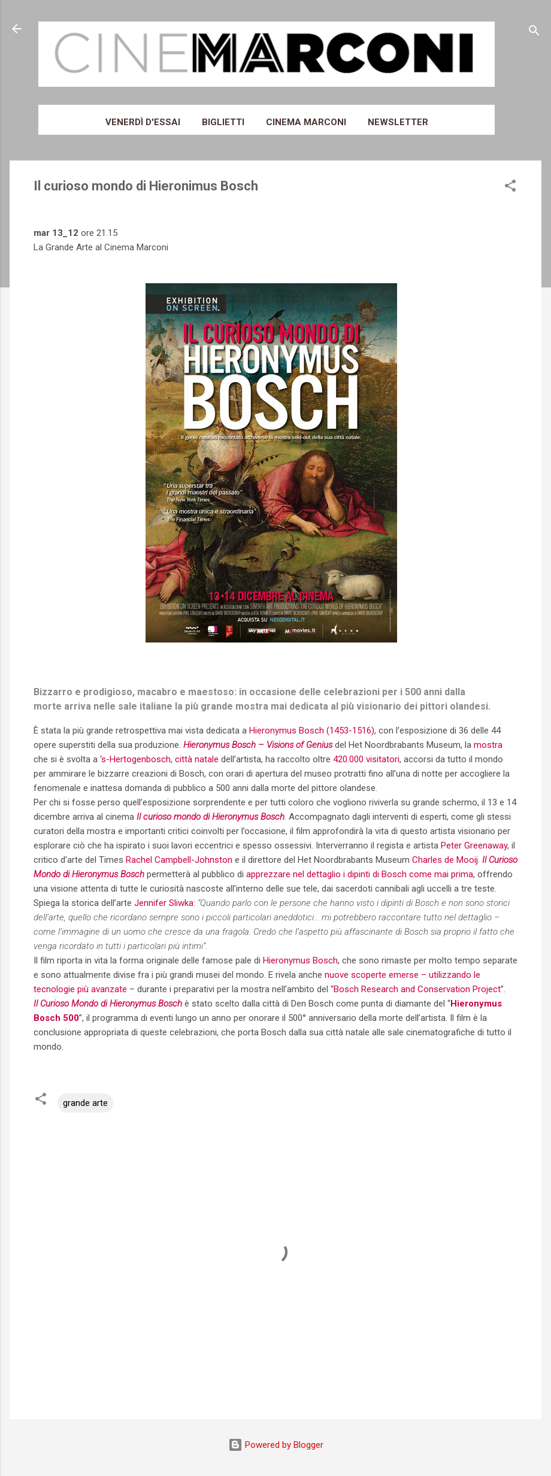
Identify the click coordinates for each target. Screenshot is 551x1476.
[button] (510, 187)
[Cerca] (534, 32)
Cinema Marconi (306, 122)
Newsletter (398, 122)
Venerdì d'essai (142, 122)
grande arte (85, 1103)
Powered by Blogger (275, 1444)
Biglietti (223, 122)
